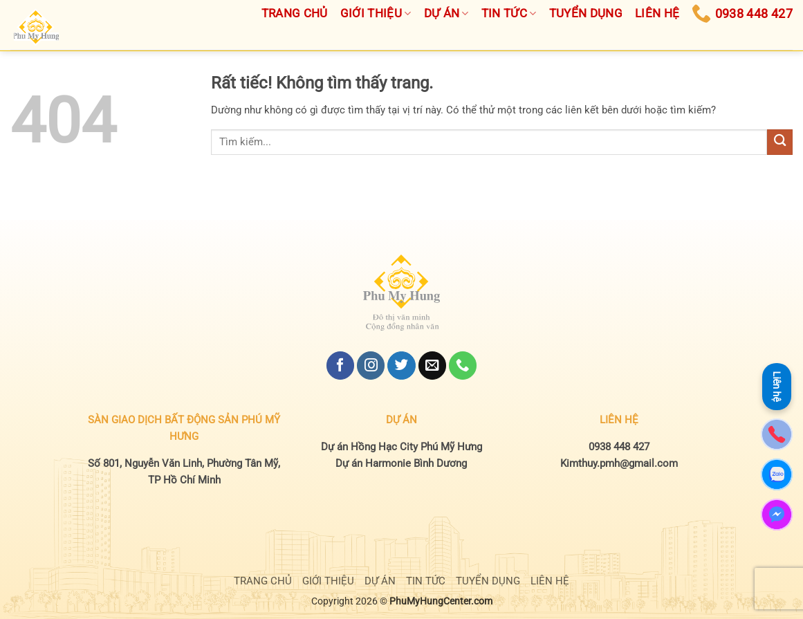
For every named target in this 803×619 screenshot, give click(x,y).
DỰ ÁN (380, 581)
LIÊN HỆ (549, 581)
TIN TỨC (425, 581)
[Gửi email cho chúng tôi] (432, 365)
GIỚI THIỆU (328, 581)
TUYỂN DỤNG (488, 581)
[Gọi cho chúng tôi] (463, 365)
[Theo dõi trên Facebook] (340, 365)
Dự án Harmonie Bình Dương (401, 463)
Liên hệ (776, 384)
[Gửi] (780, 142)
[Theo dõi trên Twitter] (401, 365)
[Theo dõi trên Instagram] (371, 365)
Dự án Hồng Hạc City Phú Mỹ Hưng (401, 447)
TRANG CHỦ (263, 581)
